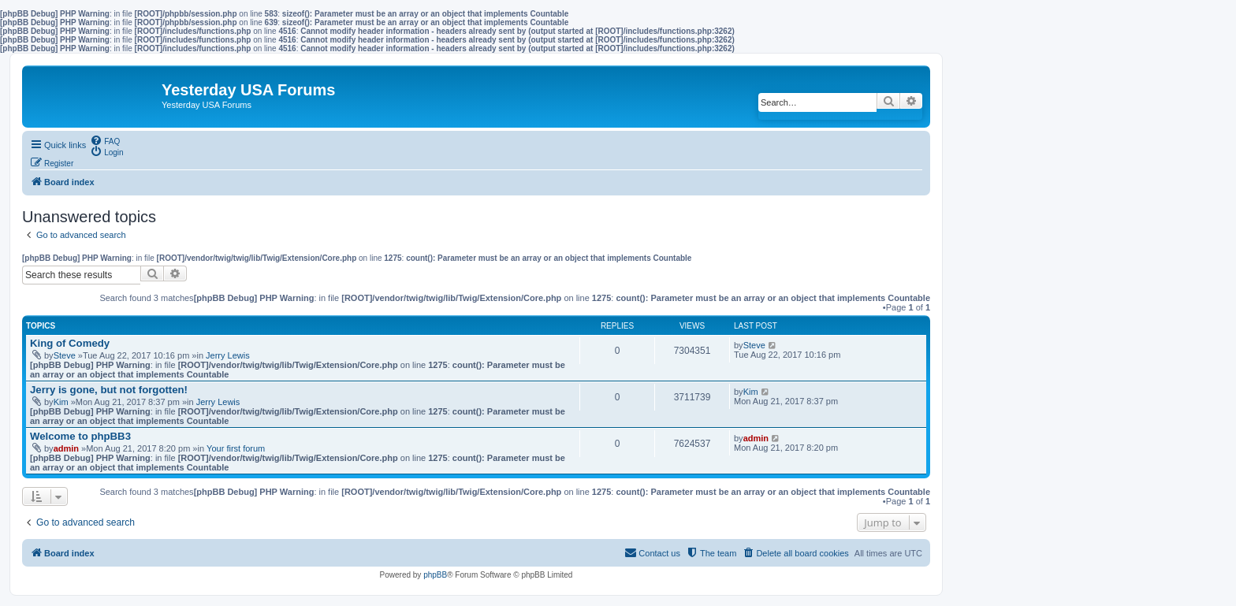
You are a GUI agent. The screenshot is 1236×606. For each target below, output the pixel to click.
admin (66, 448)
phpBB (435, 575)
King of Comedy (70, 343)
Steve (65, 355)
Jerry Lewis (228, 355)
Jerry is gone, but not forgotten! (109, 390)
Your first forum (236, 448)
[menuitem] (105, 140)
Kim (61, 402)
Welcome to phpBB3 (80, 436)
